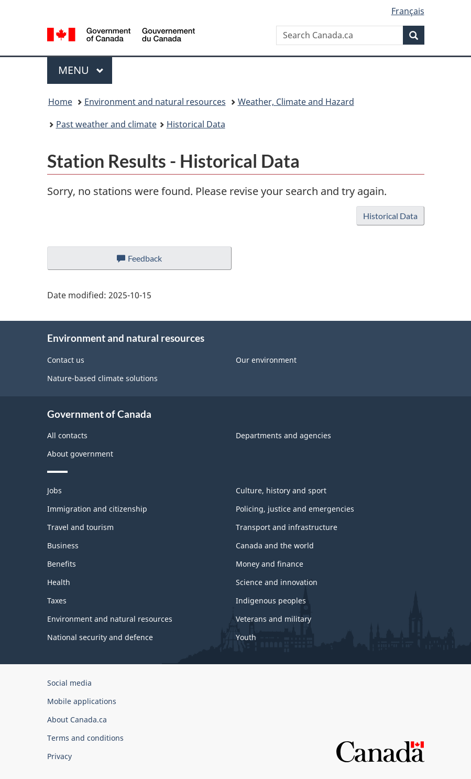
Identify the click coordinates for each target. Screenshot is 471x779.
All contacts (67, 435)
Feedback (149, 261)
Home (60, 101)
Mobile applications (81, 701)
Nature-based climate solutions (102, 378)
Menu (81, 70)
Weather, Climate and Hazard (296, 101)
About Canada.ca (77, 719)
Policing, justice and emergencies (295, 509)
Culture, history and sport (281, 490)
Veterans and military (273, 619)
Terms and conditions (85, 738)
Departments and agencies (283, 435)
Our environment (266, 360)
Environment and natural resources (155, 101)
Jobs (54, 490)
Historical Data (196, 124)
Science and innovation (276, 582)
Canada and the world (275, 545)
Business (63, 545)
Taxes (57, 600)
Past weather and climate (106, 124)
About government (80, 454)
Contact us (65, 360)
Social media (69, 683)
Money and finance (269, 564)
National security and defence (100, 637)
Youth (246, 637)
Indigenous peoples (271, 600)
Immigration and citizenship (97, 509)
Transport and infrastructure (286, 527)
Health (58, 582)
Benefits (61, 564)
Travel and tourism (80, 527)
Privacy (59, 756)
